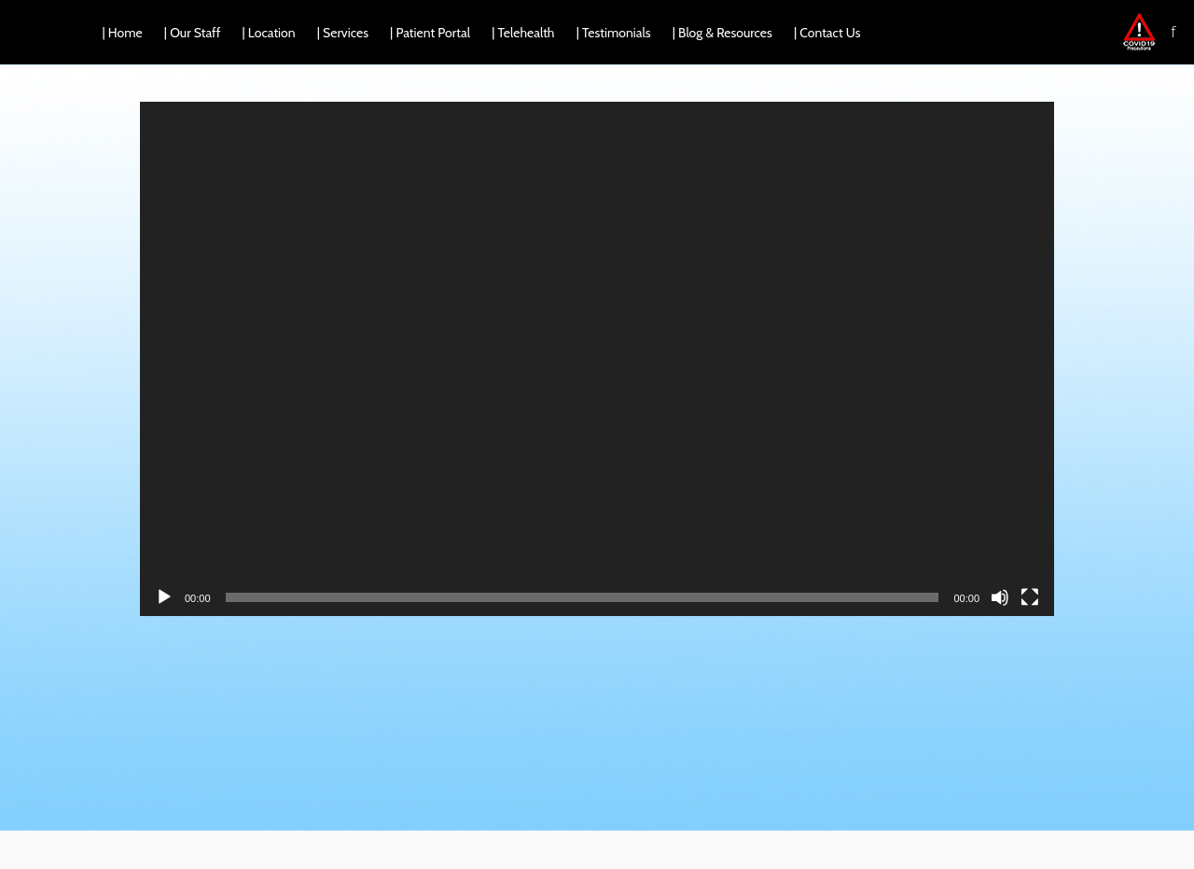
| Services (342, 32)
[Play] (164, 597)
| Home (122, 32)
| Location (269, 32)
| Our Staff (192, 32)
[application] (597, 359)
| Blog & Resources (722, 32)
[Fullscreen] (1029, 597)
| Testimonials (613, 32)
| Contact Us (827, 32)
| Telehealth (523, 32)
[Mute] (1000, 597)
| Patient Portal (430, 32)
